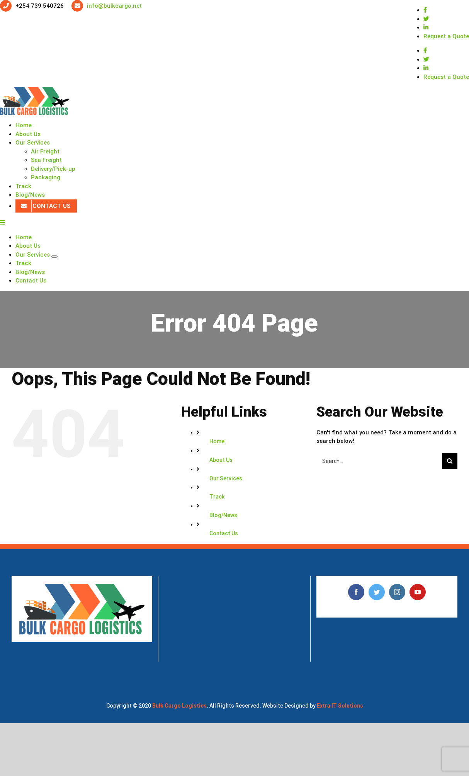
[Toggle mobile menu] (3, 222)
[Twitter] (377, 592)
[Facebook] (356, 592)
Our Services (225, 478)
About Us (221, 460)
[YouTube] (418, 592)
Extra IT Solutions (340, 706)
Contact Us (223, 533)
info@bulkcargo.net (114, 5)
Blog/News (223, 515)
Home (216, 441)
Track (216, 497)
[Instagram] (397, 592)
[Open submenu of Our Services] (54, 256)
